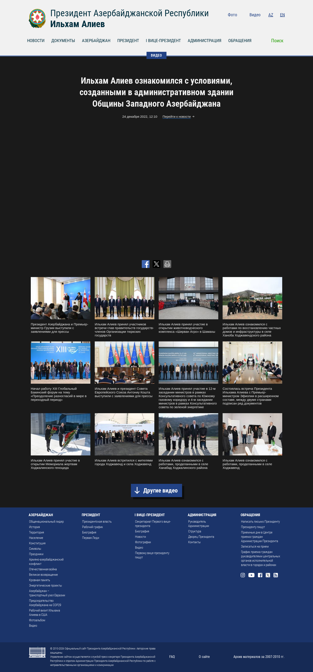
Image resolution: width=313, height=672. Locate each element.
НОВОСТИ (35, 40)
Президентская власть (97, 522)
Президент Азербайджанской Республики (129, 13)
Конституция (37, 543)
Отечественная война (43, 569)
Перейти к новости (177, 116)
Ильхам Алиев (77, 24)
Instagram (247, 24)
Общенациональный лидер (46, 522)
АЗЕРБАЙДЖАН (96, 40)
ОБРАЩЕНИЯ (239, 40)
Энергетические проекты (45, 585)
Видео (255, 14)
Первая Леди (90, 538)
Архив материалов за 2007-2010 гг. (258, 657)
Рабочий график (92, 527)
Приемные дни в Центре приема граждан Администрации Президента (259, 536)
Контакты (194, 542)
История (34, 527)
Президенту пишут (253, 527)
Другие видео (160, 490)
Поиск (277, 40)
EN (282, 14)
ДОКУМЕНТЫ (63, 40)
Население (36, 538)
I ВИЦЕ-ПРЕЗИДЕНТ (163, 40)
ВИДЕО (156, 55)
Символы (35, 549)
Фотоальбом (37, 620)
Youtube (256, 24)
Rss (282, 24)
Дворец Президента (201, 537)
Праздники (36, 554)
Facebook (265, 24)
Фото (232, 14)
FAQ (172, 657)
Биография (89, 532)
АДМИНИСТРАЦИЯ (204, 40)
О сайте (204, 657)
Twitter (274, 24)
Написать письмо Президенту (260, 522)
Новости (140, 537)
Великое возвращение (43, 575)
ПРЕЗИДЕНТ (128, 40)
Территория (36, 532)
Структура (194, 531)
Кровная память (39, 580)
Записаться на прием (255, 546)
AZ (270, 14)
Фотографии (143, 542)
